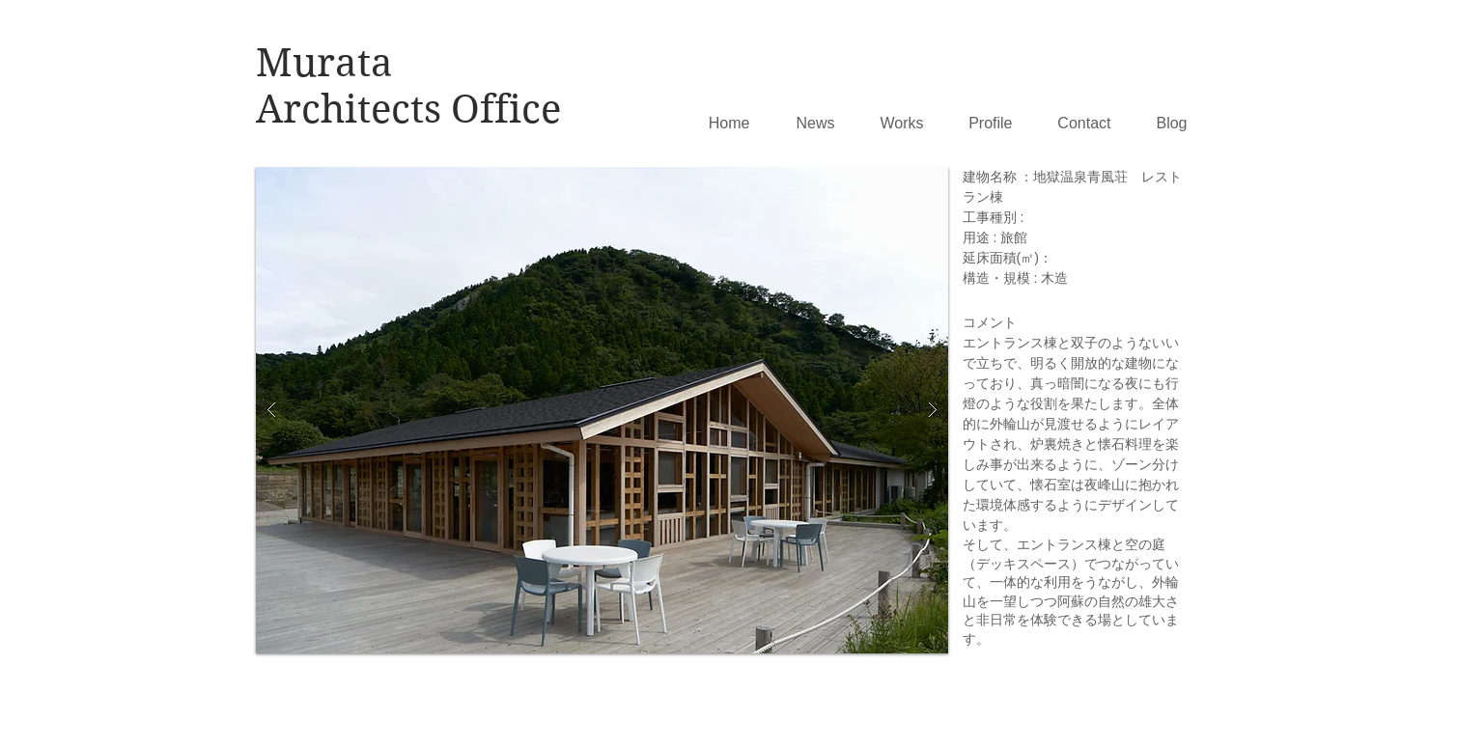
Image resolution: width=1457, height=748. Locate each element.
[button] (602, 410)
